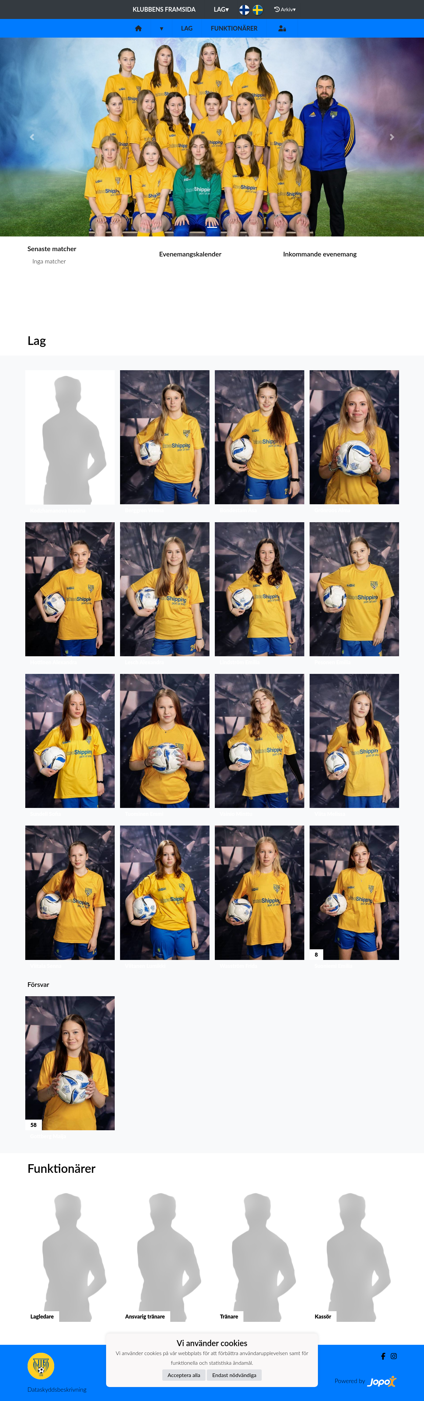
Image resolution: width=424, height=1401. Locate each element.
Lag (221, 9)
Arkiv (285, 9)
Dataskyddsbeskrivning (57, 1389)
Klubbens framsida (164, 9)
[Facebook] (380, 1356)
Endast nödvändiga (234, 1375)
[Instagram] (391, 1356)
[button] (32, 137)
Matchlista (44, 287)
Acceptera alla (184, 1375)
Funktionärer (234, 28)
